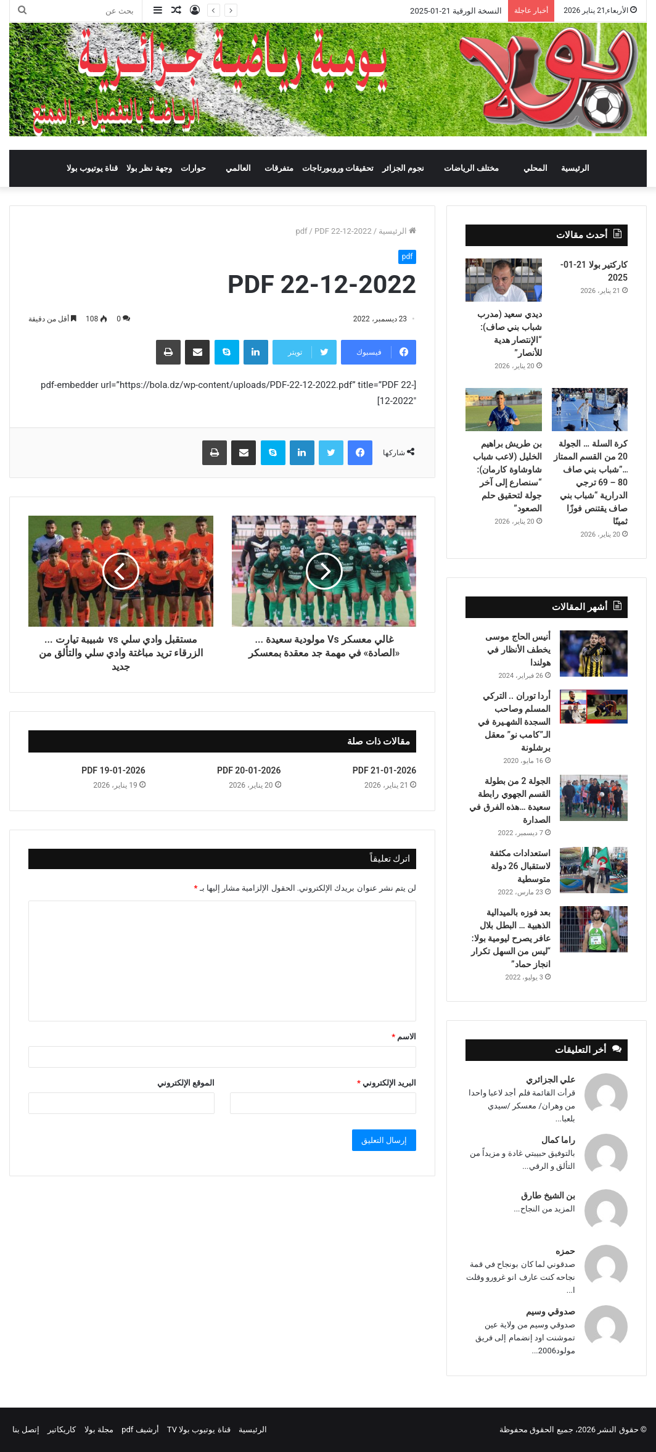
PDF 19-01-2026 (113, 770)
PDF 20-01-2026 (249, 770)
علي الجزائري (550, 1079)
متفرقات (278, 168)
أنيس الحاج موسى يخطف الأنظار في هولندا (518, 649)
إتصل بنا (25, 1429)
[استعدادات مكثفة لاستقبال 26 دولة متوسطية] (594, 870)
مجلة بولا (98, 1429)
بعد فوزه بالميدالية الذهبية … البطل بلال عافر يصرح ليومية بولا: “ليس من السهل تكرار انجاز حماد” (511, 938)
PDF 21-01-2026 (385, 770)
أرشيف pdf (139, 1429)
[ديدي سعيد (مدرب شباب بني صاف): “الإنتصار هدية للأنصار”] (503, 280)
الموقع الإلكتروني (186, 1082)
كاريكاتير (61, 1429)
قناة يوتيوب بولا (92, 168)
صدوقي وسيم (550, 1311)
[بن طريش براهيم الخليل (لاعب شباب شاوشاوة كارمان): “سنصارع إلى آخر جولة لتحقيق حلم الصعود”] (503, 409)
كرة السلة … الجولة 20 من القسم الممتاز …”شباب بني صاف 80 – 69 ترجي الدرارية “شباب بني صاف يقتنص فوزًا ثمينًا (591, 482)
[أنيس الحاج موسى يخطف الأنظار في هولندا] (594, 653)
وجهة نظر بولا (148, 168)
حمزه (565, 1251)
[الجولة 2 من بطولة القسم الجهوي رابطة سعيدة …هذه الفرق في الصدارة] (594, 798)
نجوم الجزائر (403, 168)
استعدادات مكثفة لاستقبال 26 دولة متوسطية (520, 866)
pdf (301, 231)
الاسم (404, 1036)
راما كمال (558, 1140)
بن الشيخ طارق (548, 1195)
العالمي (238, 168)
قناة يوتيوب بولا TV (199, 1429)
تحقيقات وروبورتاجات (338, 168)
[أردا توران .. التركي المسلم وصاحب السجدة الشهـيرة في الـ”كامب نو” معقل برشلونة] (594, 707)
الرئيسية (575, 168)
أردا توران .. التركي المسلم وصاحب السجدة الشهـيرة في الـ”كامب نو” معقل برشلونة (514, 722)
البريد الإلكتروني (386, 1082)
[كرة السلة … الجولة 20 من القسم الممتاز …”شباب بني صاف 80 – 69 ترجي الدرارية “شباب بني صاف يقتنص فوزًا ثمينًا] (590, 409)
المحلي (535, 168)
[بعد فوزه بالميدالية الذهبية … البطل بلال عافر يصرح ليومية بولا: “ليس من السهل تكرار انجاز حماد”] (594, 929)
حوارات (193, 168)
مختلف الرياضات (471, 168)
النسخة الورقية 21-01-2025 (456, 10)
